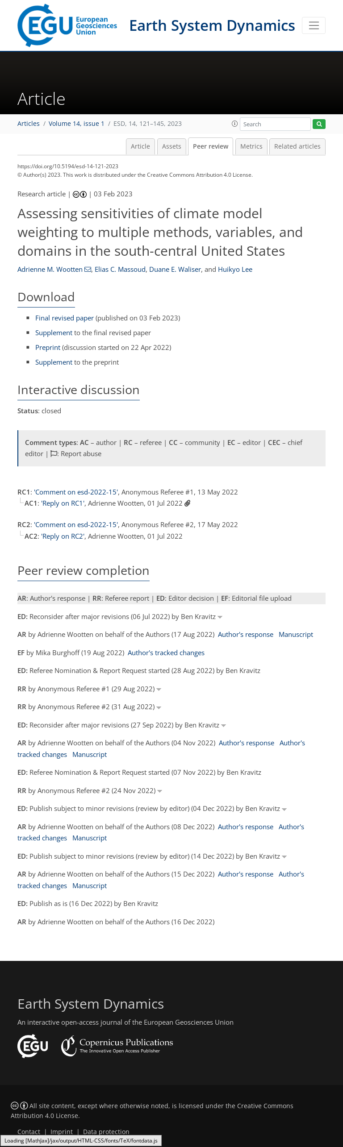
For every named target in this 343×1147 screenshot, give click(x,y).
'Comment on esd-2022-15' (76, 491)
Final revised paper (64, 317)
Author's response (245, 634)
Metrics (251, 146)
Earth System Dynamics (212, 25)
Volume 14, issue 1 (77, 124)
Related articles (297, 146)
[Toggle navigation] (314, 25)
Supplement (53, 332)
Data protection (106, 1132)
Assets (171, 146)
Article (140, 146)
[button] (235, 124)
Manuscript (296, 634)
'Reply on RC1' (62, 503)
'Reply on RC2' (62, 536)
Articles (28, 124)
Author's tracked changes (166, 652)
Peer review (210, 146)
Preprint (47, 347)
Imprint (61, 1132)
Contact (28, 1132)
